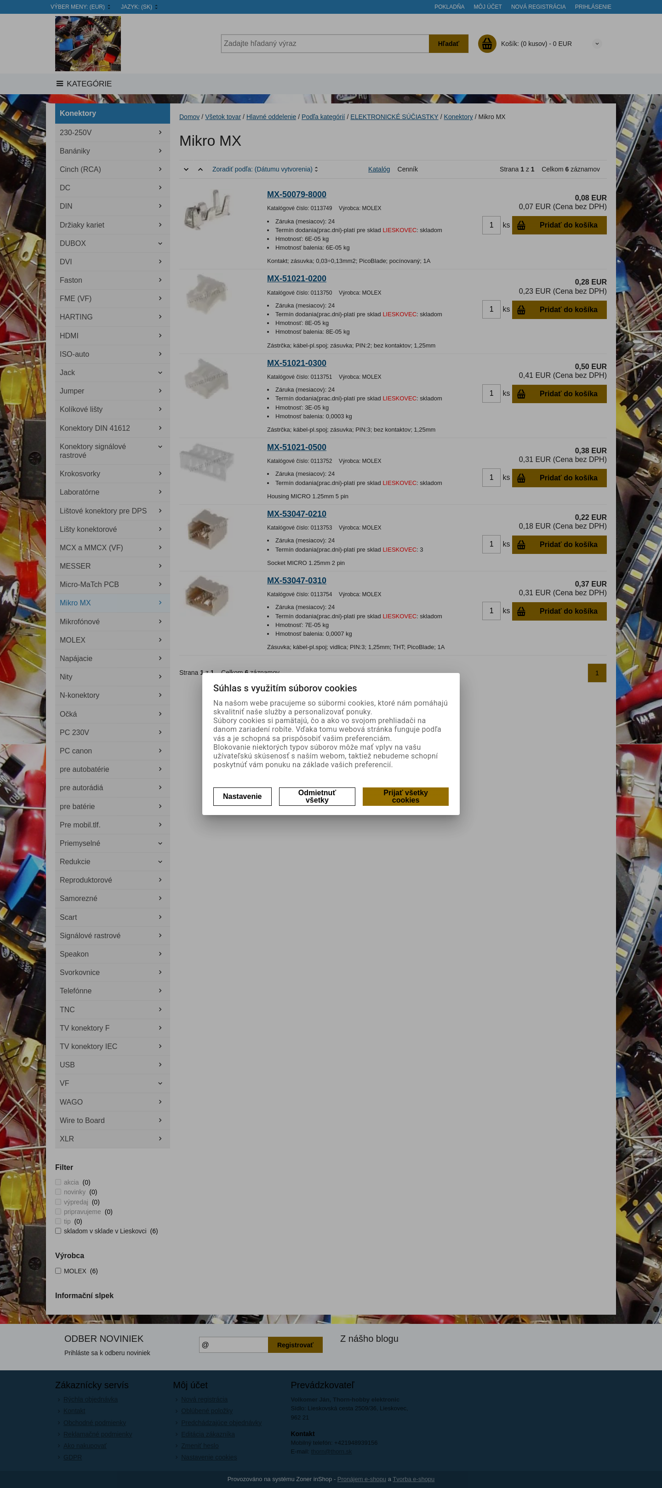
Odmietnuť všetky (317, 796)
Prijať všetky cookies (405, 796)
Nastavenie (242, 796)
